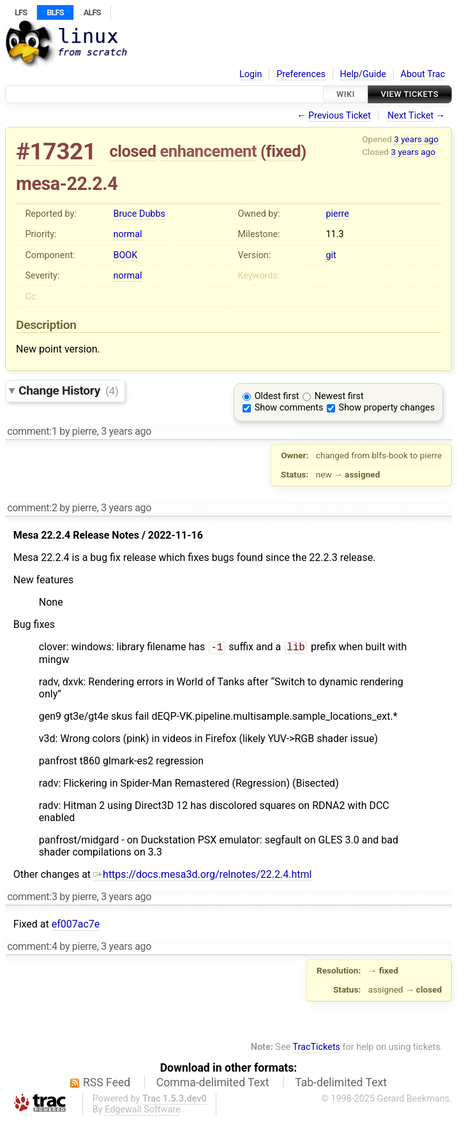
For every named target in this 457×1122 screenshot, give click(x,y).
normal (127, 234)
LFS (21, 12)
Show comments (289, 407)
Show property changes (387, 407)
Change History (68, 390)
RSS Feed (106, 1083)
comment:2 (32, 508)
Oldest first (277, 396)
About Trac (423, 74)
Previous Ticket (339, 115)
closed (132, 151)
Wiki (345, 94)
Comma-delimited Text (212, 1083)
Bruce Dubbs (139, 213)
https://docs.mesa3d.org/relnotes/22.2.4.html (202, 876)
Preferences (301, 74)
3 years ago (416, 139)
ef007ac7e (76, 925)
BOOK (125, 255)
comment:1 (32, 431)
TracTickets (316, 1048)
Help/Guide (363, 74)
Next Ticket (410, 115)
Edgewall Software (143, 1110)
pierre (337, 213)
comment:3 (32, 898)
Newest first (339, 396)
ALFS (92, 12)
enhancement (208, 151)
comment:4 (32, 948)
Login (250, 74)
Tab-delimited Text (341, 1083)
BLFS (55, 12)
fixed (283, 151)
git (331, 255)
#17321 (56, 151)
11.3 (334, 234)
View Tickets (409, 94)
